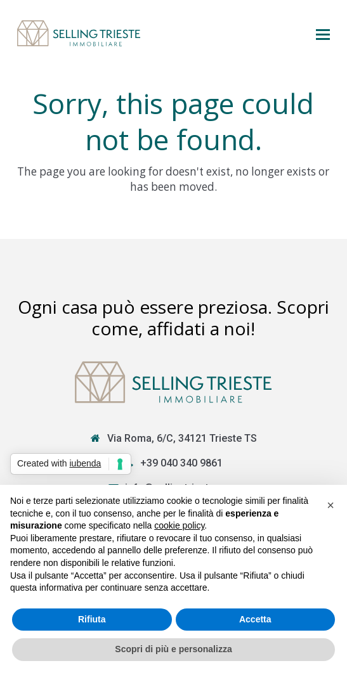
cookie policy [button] (179, 525)
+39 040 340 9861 (181, 463)
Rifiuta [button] (92, 619)
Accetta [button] (255, 619)
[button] (323, 33)
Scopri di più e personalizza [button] (173, 649)
